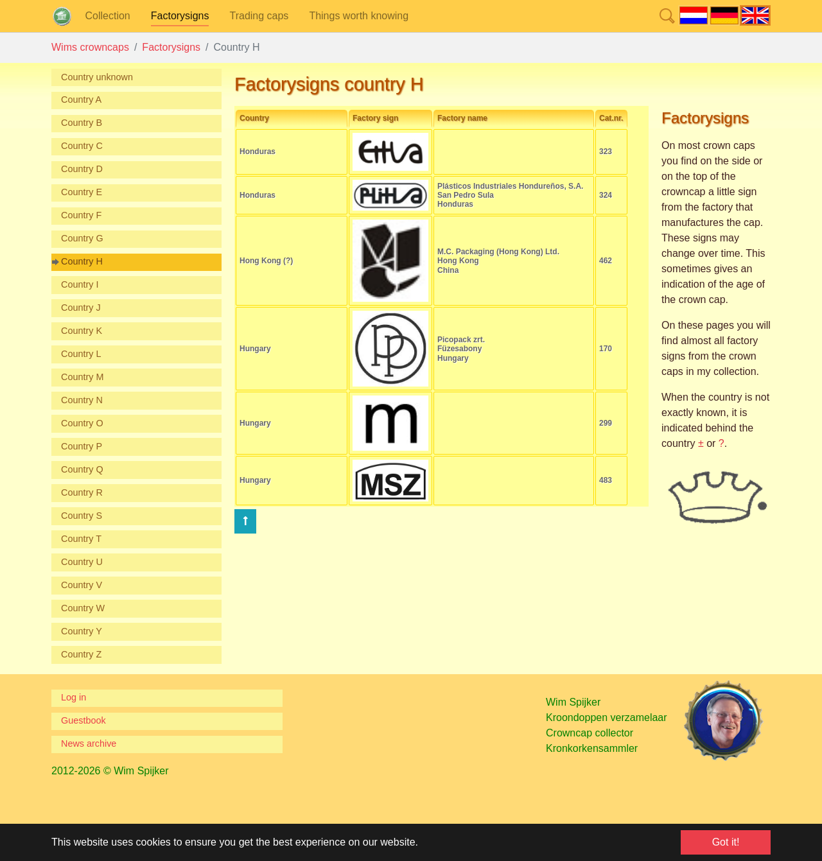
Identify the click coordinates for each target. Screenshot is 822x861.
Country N (82, 400)
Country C (82, 146)
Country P (81, 446)
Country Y (81, 631)
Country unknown (97, 77)
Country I (79, 284)
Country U (82, 562)
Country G (82, 238)
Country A (81, 99)
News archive (88, 743)
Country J (81, 307)
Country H (82, 261)
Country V (81, 585)
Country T (81, 539)
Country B (81, 122)
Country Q (82, 469)
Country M (82, 377)
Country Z (81, 654)
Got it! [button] (726, 842)
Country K (81, 331)
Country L (81, 354)
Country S (81, 515)
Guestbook (83, 720)
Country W (83, 608)
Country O (82, 423)
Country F (81, 215)
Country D (82, 169)
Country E (81, 192)
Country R (82, 492)
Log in (73, 697)
